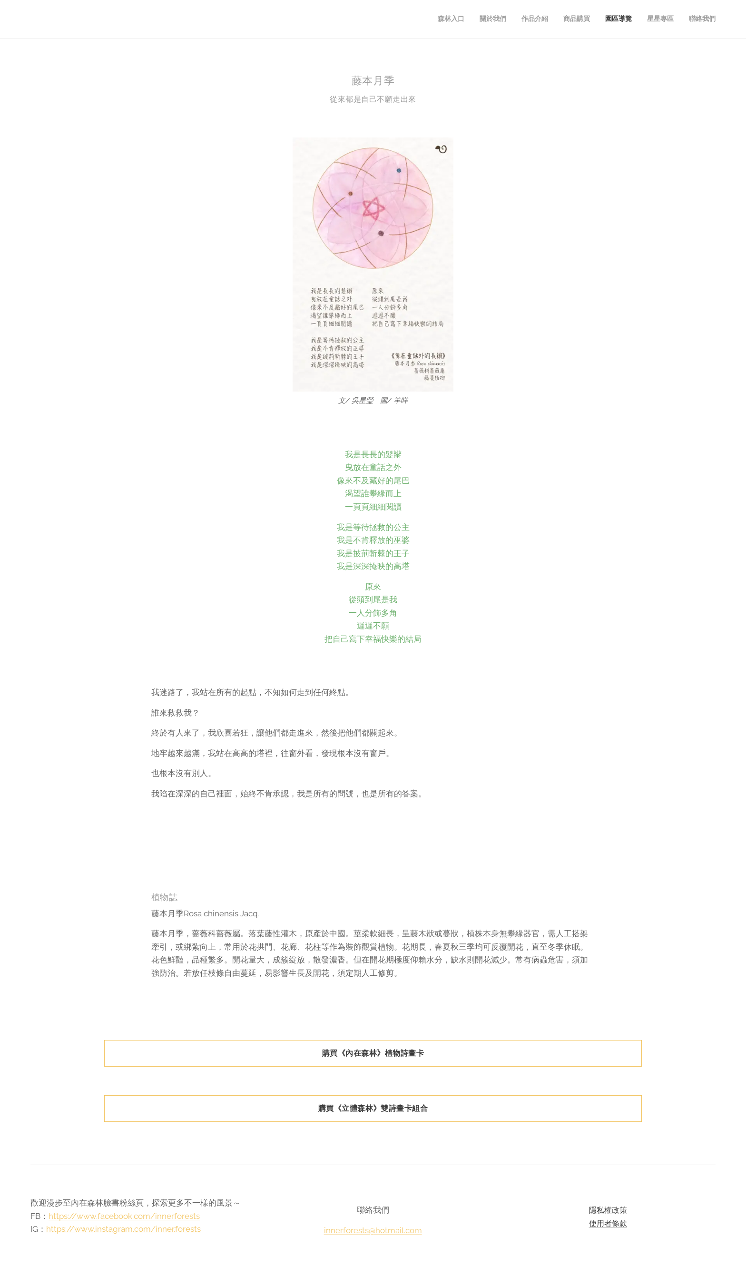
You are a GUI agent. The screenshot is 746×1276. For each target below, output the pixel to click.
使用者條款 (608, 1222)
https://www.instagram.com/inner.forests (123, 1229)
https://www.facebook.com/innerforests (124, 1215)
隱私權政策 (608, 1210)
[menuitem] (627, 19)
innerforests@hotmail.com (373, 1230)
